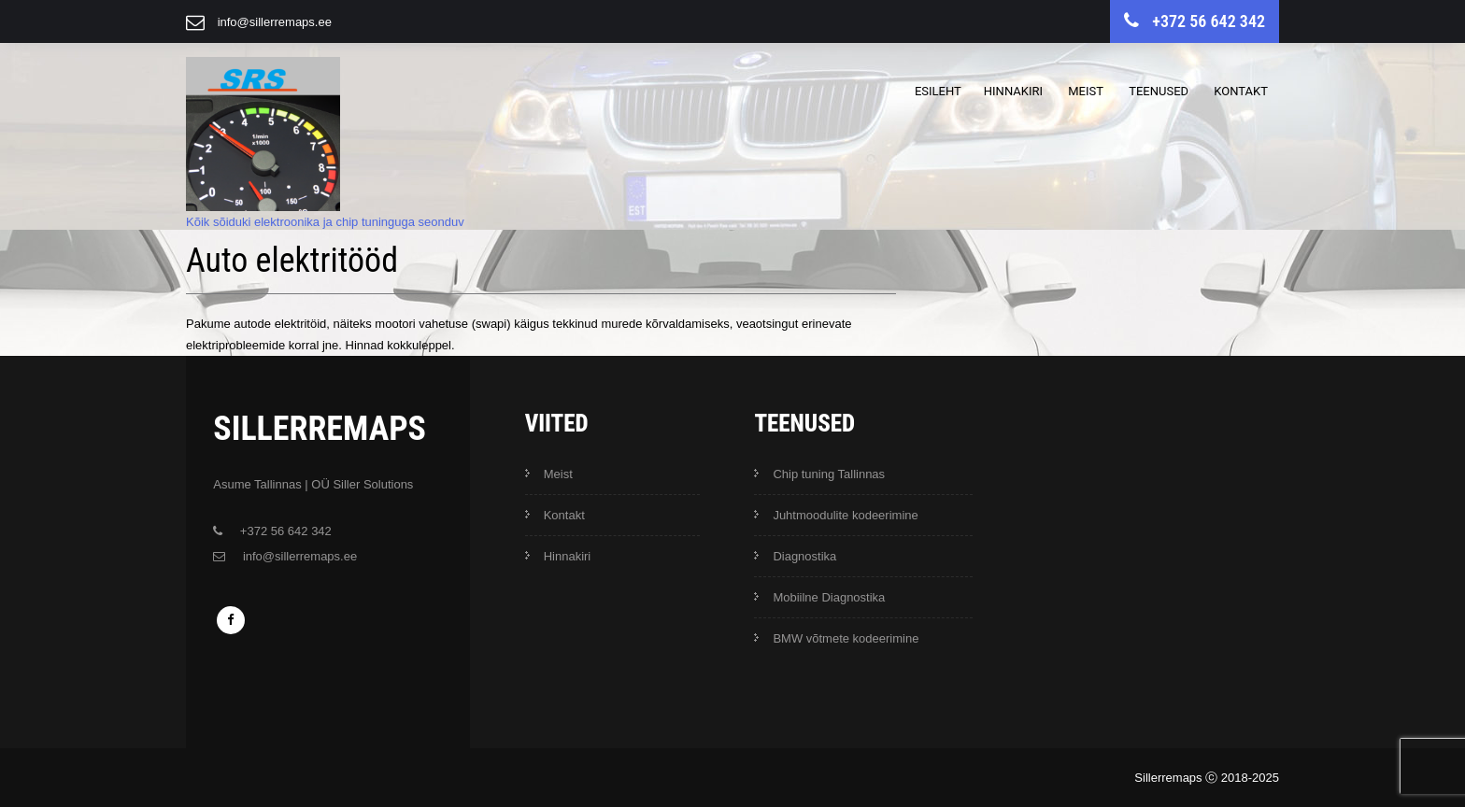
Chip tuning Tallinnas (829, 474)
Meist (1085, 91)
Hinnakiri (1013, 91)
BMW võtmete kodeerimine (845, 638)
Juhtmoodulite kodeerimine (845, 515)
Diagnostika (804, 556)
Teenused (1158, 91)
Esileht (938, 91)
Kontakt (1241, 91)
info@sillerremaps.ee (275, 22)
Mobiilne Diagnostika (829, 597)
